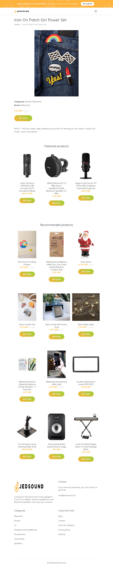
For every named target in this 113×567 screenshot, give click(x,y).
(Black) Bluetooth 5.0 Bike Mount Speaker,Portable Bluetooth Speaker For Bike (56, 188)
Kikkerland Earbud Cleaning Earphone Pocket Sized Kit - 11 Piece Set (27, 386)
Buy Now (23, 118)
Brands (28, 101)
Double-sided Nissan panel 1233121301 (86, 383)
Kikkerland (36, 101)
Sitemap (61, 534)
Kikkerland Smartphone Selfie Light (56, 383)
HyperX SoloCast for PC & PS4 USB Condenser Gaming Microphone (86, 186)
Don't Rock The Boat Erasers (27, 263)
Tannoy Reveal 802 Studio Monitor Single (56, 445)
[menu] (96, 11)
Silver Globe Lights (86, 324)
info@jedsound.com (66, 495)
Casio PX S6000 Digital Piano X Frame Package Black (86, 447)
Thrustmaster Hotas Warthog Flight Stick (27, 445)
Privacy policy (64, 530)
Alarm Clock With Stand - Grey (56, 325)
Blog (60, 516)
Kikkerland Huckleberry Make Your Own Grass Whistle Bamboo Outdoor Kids (56, 266)
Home (16, 24)
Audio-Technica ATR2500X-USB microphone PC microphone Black (27, 187)
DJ (15, 525)
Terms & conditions (66, 525)
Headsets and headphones (25, 530)
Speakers (18, 543)
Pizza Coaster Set (27, 324)
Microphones (19, 534)
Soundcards (19, 539)
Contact (61, 521)
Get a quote (87, 4)
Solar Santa (86, 262)
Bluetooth (18, 516)
